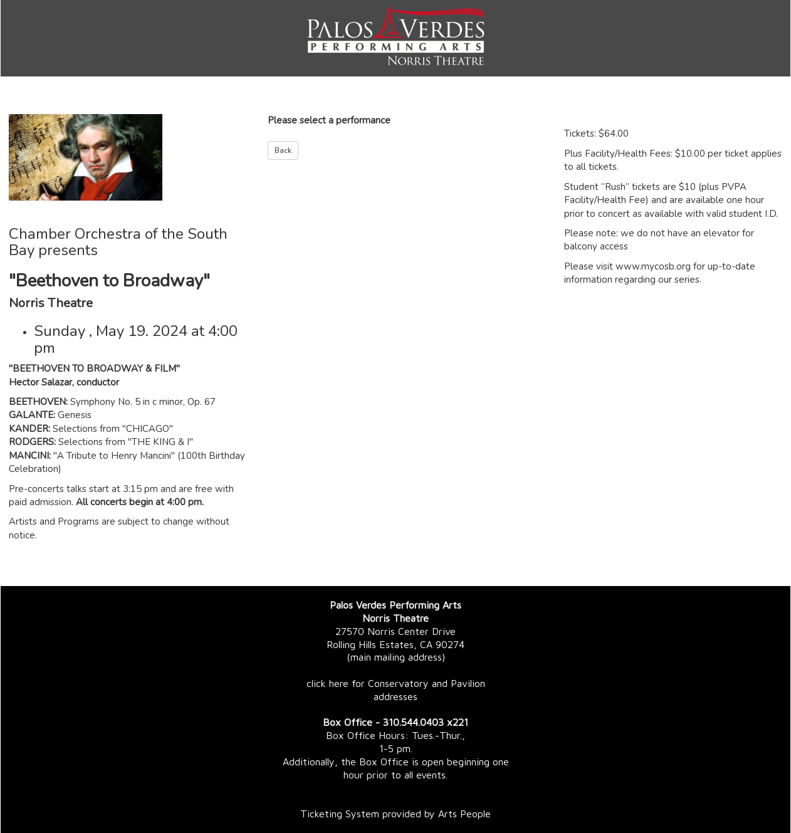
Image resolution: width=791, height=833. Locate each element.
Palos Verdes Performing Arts (395, 604)
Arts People (464, 813)
